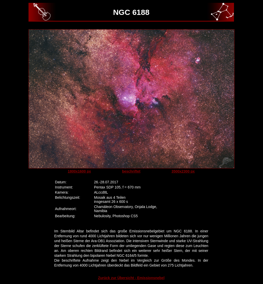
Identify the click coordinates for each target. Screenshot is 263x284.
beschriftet (131, 171)
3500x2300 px (183, 171)
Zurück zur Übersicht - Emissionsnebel (131, 278)
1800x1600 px (79, 171)
